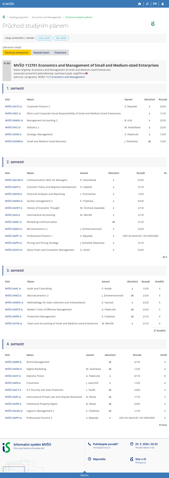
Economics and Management (46, 17)
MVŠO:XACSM (13, 180)
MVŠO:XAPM (12, 316)
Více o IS (140, 459)
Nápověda (99, 459)
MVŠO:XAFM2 (12, 201)
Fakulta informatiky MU (33, 448)
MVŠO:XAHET (12, 208)
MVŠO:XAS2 (11, 127)
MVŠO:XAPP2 (12, 417)
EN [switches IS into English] (155, 3)
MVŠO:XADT (12, 375)
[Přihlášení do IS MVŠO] (162, 4)
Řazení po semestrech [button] (16, 52)
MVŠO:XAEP (11, 187)
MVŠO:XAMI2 (12, 228)
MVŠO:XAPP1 (12, 235)
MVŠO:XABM (12, 362)
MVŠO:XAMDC (13, 302)
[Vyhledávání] (147, 4)
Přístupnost (140, 462)
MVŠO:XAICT (12, 389)
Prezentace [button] (60, 52)
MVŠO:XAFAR (12, 194)
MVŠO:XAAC (12, 288)
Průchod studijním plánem (79, 17)
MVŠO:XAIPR (12, 403)
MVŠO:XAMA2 (13, 120)
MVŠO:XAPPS (12, 242)
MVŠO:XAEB (11, 382)
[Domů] (139, 4)
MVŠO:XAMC (12, 221)
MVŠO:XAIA (11, 215)
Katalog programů (19, 17)
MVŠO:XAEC (11, 113)
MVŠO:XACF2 (12, 106)
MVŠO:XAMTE (12, 309)
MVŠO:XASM (12, 134)
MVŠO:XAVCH (12, 249)
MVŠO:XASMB (13, 141)
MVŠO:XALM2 (12, 410)
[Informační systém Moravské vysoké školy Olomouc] (8, 4)
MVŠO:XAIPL (12, 396)
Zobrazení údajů (12, 47)
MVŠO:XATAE (12, 323)
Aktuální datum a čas (144, 447)
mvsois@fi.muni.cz (101, 447)
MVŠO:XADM (12, 369)
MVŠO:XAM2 (12, 295)
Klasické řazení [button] (41, 52)
